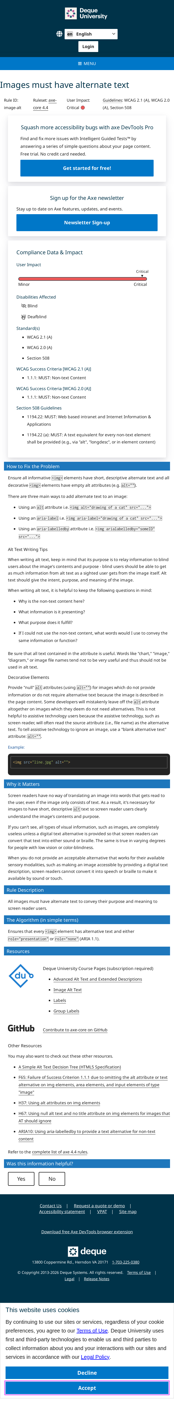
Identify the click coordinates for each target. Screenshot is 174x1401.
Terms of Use (92, 1331)
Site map (128, 1211)
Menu (87, 63)
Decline (87, 1372)
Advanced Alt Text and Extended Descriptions (97, 979)
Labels (59, 1000)
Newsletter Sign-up (87, 222)
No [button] (52, 1178)
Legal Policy (95, 1357)
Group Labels (66, 1011)
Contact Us (51, 1206)
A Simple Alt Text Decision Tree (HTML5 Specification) (70, 1067)
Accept (87, 1387)
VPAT (102, 1211)
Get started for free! (87, 168)
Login (88, 46)
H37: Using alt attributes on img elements (59, 1103)
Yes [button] (21, 1178)
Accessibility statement (62, 1211)
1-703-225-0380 (125, 1262)
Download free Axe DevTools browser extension (87, 1232)
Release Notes (96, 1278)
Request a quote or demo (99, 1206)
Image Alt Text (67, 990)
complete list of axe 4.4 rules (59, 1152)
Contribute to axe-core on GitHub (75, 1030)
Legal (69, 1278)
